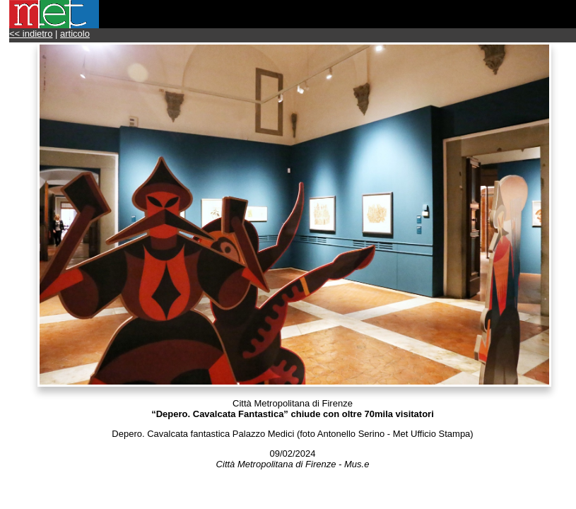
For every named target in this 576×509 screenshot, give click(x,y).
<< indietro (30, 33)
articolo (75, 33)
